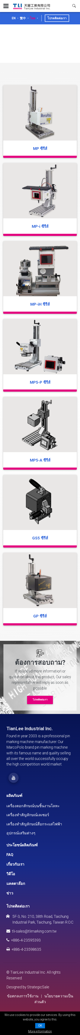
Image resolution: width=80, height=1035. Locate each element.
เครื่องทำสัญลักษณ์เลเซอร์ (27, 815)
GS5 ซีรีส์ (40, 538)
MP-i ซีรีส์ (40, 226)
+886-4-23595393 (23, 940)
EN (14, 18)
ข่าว (9, 893)
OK (40, 1025)
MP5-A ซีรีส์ (40, 460)
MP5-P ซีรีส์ (40, 382)
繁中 (23, 18)
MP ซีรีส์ (40, 148)
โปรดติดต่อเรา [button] (40, 699)
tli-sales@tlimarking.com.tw (31, 931)
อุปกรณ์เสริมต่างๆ (20, 833)
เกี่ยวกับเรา (15, 864)
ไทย (32, 18)
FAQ (9, 855)
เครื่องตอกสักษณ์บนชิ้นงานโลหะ (33, 806)
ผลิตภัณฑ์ (14, 796)
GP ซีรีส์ (40, 616)
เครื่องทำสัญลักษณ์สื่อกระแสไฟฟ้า (34, 824)
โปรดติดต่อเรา (57, 18)
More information (40, 1031)
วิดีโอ (10, 874)
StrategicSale (38, 987)
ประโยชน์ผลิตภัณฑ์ (22, 845)
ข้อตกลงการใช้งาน (22, 996)
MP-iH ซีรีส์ (40, 304)
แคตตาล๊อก (15, 883)
